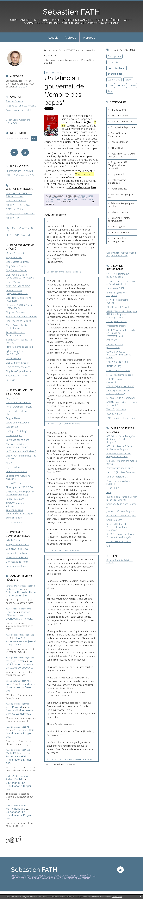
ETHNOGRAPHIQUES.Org (119, 541)
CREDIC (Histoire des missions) (116, 381)
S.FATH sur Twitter (15, 209)
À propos (89, 37)
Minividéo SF (117, 147)
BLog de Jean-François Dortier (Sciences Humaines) (121, 498)
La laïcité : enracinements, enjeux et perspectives (21, 641)
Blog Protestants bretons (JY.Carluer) (18, 299)
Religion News (13, 418)
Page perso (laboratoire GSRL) (21, 105)
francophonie (114, 56)
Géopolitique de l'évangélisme (117, 135)
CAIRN (109, 545)
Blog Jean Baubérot (15, 312)
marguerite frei (15, 661)
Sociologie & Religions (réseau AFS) (121, 505)
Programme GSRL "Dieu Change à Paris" (121, 155)
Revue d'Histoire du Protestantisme (15, 334)
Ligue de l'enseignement (18, 366)
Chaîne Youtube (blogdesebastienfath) (17, 292)
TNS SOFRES (112, 488)
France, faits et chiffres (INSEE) (17, 412)
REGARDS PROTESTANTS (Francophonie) (19, 307)
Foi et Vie (10, 379)
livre (110, 91)
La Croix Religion (14, 435)
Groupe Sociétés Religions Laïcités (119, 561)
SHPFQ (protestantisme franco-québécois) (118, 392)
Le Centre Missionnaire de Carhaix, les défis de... (20, 710)
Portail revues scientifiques (119, 468)
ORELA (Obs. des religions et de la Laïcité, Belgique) (20, 493)
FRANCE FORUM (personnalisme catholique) (19, 512)
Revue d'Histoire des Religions (121, 515)
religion (128, 79)
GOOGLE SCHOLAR (16, 200)
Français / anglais (14, 101)
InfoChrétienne (13, 358)
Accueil (53, 37)
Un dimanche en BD (121, 232)
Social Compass (114, 519)
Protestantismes (119, 188)
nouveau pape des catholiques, (76, 120)
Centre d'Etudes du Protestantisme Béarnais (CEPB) (118, 354)
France (121, 85)
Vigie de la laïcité (14, 467)
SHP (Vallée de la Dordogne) (120, 397)
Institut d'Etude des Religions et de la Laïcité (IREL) (120, 282)
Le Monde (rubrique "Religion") (21, 451)
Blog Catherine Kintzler (17, 362)
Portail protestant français (19, 406)
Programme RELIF (120, 174)
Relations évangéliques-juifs (121, 196)
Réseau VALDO (114, 413)
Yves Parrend (14, 707)
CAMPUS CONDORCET (118, 361)
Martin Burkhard (15, 808)
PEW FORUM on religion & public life (119, 482)
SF (7, 637)
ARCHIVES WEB (14, 217)
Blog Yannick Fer (14, 257)
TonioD (10, 684)
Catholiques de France (17, 548)
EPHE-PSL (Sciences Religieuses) (116, 294)
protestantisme (116, 68)
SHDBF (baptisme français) (119, 374)
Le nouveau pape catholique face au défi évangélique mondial (69, 61)
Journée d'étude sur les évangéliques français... (19, 615)
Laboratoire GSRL (115, 288)
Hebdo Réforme (14, 483)
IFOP (108, 492)
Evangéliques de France (17, 544)
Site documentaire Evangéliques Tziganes (17, 446)
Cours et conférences (121, 121)
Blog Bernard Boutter (16, 270)
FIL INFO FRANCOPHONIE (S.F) (19, 229)
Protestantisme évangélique (117, 181)
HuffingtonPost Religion (17, 431)
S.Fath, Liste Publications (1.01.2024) (18, 121)
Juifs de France (13, 540)
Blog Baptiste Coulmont (17, 261)
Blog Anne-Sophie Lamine (18, 371)
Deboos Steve (14, 589)
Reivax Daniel (14, 779)
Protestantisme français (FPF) (20, 346)
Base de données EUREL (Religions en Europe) (118, 455)
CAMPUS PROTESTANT (118, 370)
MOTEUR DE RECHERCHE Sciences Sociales (19, 195)
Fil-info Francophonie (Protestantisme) (16, 327)
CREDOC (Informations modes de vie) (121, 462)
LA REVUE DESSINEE (16, 471)
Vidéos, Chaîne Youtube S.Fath (21, 175)
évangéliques (115, 73)
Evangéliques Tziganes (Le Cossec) (19, 341)
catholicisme (79, 198)
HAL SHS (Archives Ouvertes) (120, 472)
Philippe (11, 612)
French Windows (14, 282)
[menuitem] (52, 37)
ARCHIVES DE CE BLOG (18, 204)
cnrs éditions (80, 199)
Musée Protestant (15, 253)
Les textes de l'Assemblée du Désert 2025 (21, 687)
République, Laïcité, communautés (119, 219)
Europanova (12, 426)
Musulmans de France (17, 557)
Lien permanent (54, 196)
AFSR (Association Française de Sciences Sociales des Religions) (120, 439)
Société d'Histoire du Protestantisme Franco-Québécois (118, 527)
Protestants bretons (116, 325)
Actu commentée (85, 196)
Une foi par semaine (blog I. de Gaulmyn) (21, 457)
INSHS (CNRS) (113, 366)
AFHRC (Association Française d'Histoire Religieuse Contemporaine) (121, 314)
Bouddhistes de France (17, 553)
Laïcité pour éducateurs (17, 422)
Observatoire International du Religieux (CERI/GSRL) (121, 254)
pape (59, 199)
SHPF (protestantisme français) (117, 301)
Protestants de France (17, 566)
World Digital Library (116, 409)
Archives (70, 37)
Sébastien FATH (71, 11)
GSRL (110, 85)
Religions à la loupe (55, 198)
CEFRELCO (111, 340)
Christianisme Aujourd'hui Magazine (18, 477)
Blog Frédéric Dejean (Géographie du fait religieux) (20, 276)
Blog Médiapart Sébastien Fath (21, 316)
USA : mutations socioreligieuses (117, 240)
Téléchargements (119, 226)
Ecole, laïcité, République (123, 127)
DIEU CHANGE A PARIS (118, 307)
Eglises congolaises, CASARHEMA (15, 353)
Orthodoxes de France (17, 561)
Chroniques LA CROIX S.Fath (20, 487)
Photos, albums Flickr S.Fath (20, 170)
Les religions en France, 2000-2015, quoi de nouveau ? (68, 50)
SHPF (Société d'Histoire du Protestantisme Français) (120, 536)
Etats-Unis (113, 62)
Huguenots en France (17, 375)
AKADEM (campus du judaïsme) (16, 505)
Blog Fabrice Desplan (16, 266)
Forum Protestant (15, 498)
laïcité (133, 85)
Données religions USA (117, 476)
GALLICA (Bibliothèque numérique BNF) (117, 275)
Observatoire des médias (18, 402)
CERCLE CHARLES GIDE (18, 286)
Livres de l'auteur (119, 141)
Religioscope (12, 398)
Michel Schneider (16, 753)
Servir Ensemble (14, 517)
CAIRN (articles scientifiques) (20, 213)
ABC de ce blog (118, 109)
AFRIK (9, 462)
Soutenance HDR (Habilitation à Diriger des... (20, 733)
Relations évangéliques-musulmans (121, 205)
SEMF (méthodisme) (116, 321)
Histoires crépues (14, 522)
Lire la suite (22, 86)
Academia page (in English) (19, 110)
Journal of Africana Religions (120, 511)
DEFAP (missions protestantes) (114, 346)
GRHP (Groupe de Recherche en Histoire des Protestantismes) (121, 333)
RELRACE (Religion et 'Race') (120, 386)
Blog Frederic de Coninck (18, 320)
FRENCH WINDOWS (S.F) (18, 235)
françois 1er (67, 199)
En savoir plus (117, 897)
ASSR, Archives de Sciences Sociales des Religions (120, 448)
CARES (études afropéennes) (120, 418)
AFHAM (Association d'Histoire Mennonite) (121, 404)
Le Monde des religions (17, 439)
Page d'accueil (50, 55)
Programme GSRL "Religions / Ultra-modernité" (118, 165)
